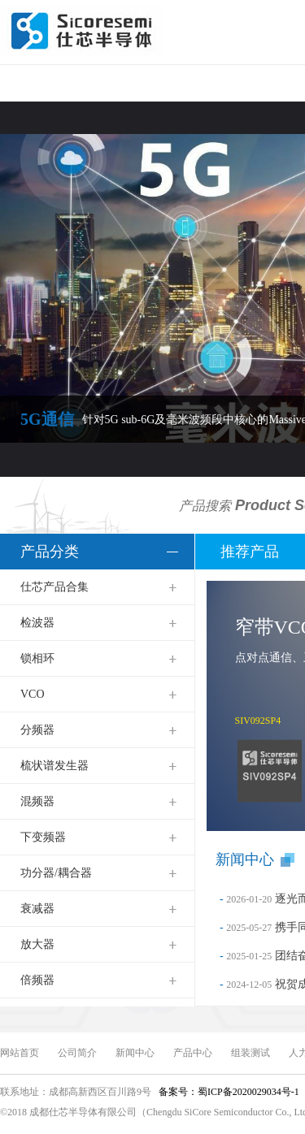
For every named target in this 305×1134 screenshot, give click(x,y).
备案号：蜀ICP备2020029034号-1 (228, 1091)
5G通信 (47, 419)
